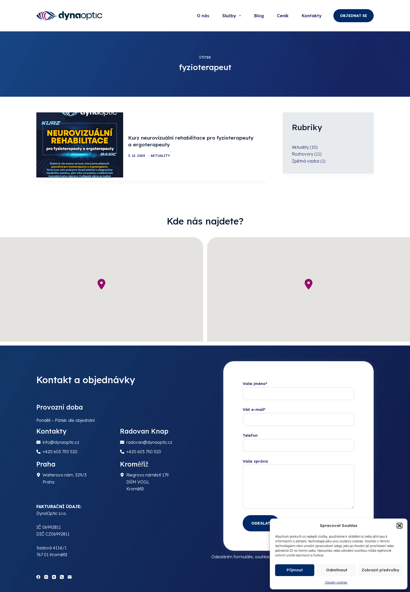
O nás (203, 15)
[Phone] (62, 574)
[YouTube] (54, 574)
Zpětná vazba (305, 161)
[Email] (70, 574)
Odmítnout (336, 569)
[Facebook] (38, 574)
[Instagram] (46, 574)
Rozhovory (302, 154)
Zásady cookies (336, 582)
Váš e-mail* (298, 411)
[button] (399, 525)
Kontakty (312, 15)
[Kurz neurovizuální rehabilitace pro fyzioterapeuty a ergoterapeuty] (79, 144)
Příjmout (295, 569)
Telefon (298, 437)
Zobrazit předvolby (380, 569)
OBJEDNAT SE (353, 15)
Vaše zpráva (298, 481)
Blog (259, 15)
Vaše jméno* (298, 386)
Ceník (283, 15)
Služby (232, 16)
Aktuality (163, 154)
